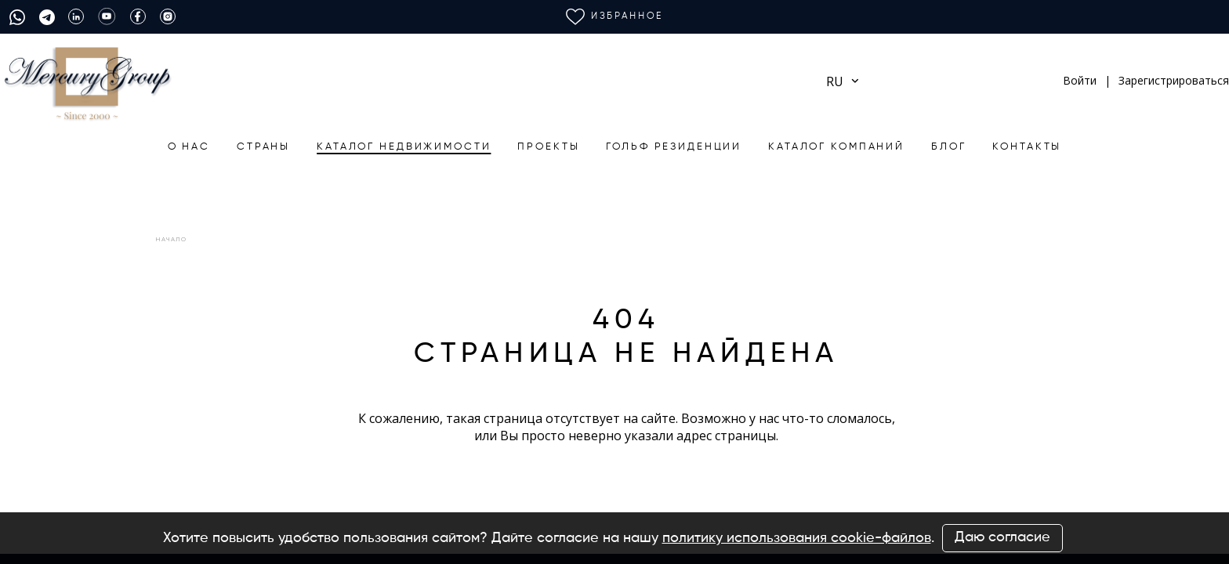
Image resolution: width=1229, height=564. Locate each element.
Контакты (1026, 147)
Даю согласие (1002, 537)
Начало (171, 239)
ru (842, 81)
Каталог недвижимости (404, 147)
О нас (189, 147)
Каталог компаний (836, 147)
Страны (263, 147)
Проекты (548, 147)
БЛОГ (948, 147)
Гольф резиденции (673, 147)
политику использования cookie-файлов (796, 538)
